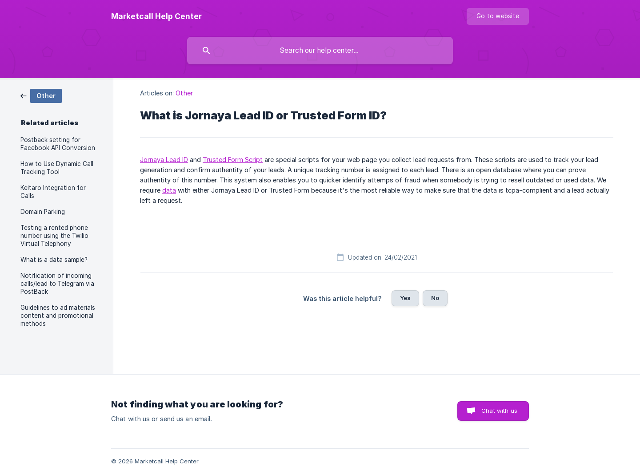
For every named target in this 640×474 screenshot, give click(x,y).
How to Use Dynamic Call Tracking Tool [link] (56, 167)
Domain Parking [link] (42, 211)
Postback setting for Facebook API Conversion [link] (57, 143)
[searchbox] (320, 50)
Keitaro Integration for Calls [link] (53, 191)
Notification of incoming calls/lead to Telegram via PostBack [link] (57, 283)
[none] (156, 16)
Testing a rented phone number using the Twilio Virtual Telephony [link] (54, 235)
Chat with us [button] (499, 410)
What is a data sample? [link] (54, 259)
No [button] (435, 297)
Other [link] (184, 93)
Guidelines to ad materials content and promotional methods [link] (57, 315)
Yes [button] (405, 297)
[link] (41, 95)
